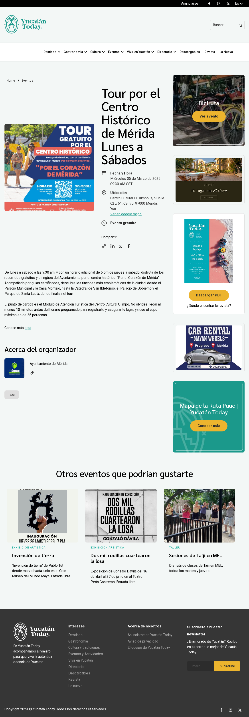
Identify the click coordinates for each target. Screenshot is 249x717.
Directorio (165, 52)
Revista (210, 52)
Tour (11, 394)
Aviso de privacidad (143, 641)
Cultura (96, 52)
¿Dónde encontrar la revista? (209, 306)
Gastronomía (78, 641)
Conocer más (209, 426)
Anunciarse (189, 3)
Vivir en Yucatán (139, 52)
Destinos (50, 52)
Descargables (190, 52)
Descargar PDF (209, 295)
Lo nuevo (75, 686)
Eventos (115, 52)
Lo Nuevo (227, 52)
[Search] (227, 25)
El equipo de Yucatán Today (149, 647)
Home (11, 80)
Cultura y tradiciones (84, 647)
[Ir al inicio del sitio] (25, 32)
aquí (28, 328)
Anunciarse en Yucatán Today (150, 635)
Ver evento (209, 116)
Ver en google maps (126, 214)
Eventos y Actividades (85, 654)
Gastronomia (74, 52)
